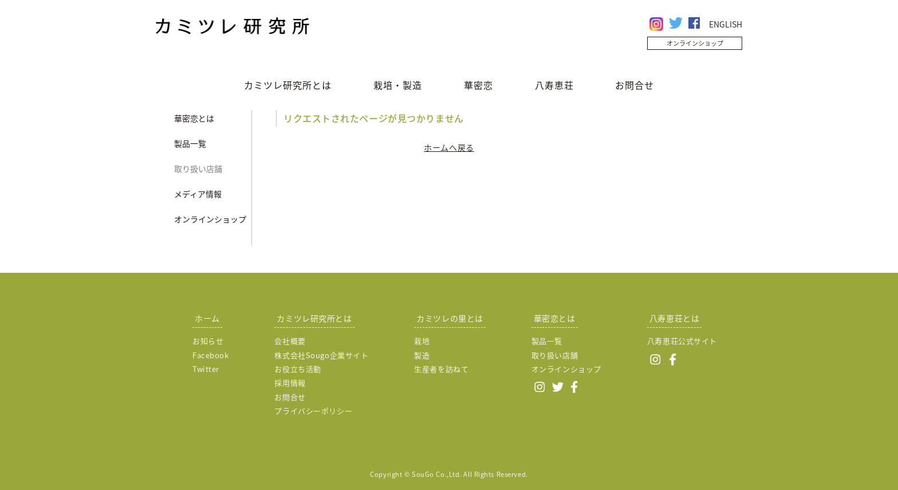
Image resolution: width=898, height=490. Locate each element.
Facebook (210, 355)
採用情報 (289, 382)
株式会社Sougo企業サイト (321, 355)
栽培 (422, 340)
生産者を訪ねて (441, 368)
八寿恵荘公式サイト (682, 340)
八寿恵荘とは (674, 318)
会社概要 (289, 340)
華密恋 (478, 85)
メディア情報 (198, 193)
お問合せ (634, 85)
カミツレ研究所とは (288, 85)
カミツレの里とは (449, 318)
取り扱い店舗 (198, 168)
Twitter (205, 368)
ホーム (207, 318)
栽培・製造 (397, 85)
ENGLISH (725, 24)
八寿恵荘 (554, 85)
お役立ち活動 (297, 368)
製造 (422, 355)
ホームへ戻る (449, 147)
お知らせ (207, 340)
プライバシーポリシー (313, 410)
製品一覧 (190, 143)
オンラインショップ (695, 43)
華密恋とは (194, 118)
